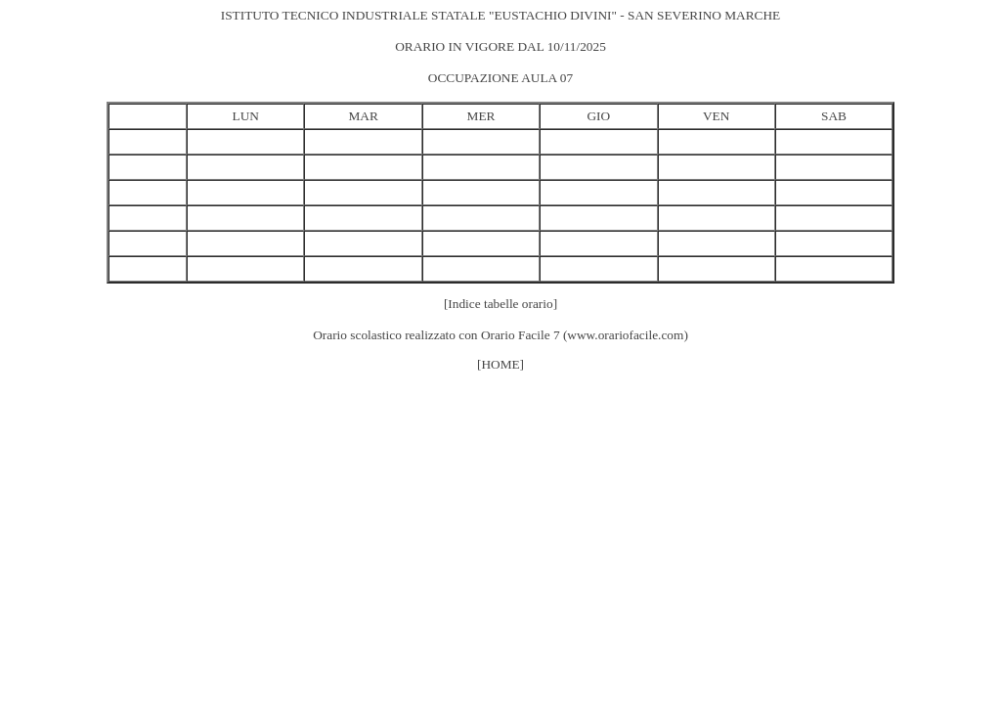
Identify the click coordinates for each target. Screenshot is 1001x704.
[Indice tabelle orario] (500, 303)
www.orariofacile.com (625, 335)
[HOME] (500, 364)
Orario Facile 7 (520, 335)
